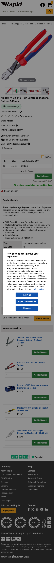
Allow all (27, 295)
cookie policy (38, 289)
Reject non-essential (27, 301)
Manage (27, 308)
